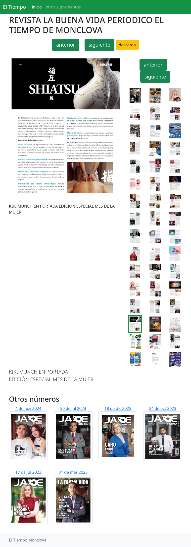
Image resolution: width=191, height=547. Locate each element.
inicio (37, 7)
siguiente (99, 44)
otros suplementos (63, 7)
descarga (127, 45)
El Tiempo (14, 6)
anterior (65, 44)
